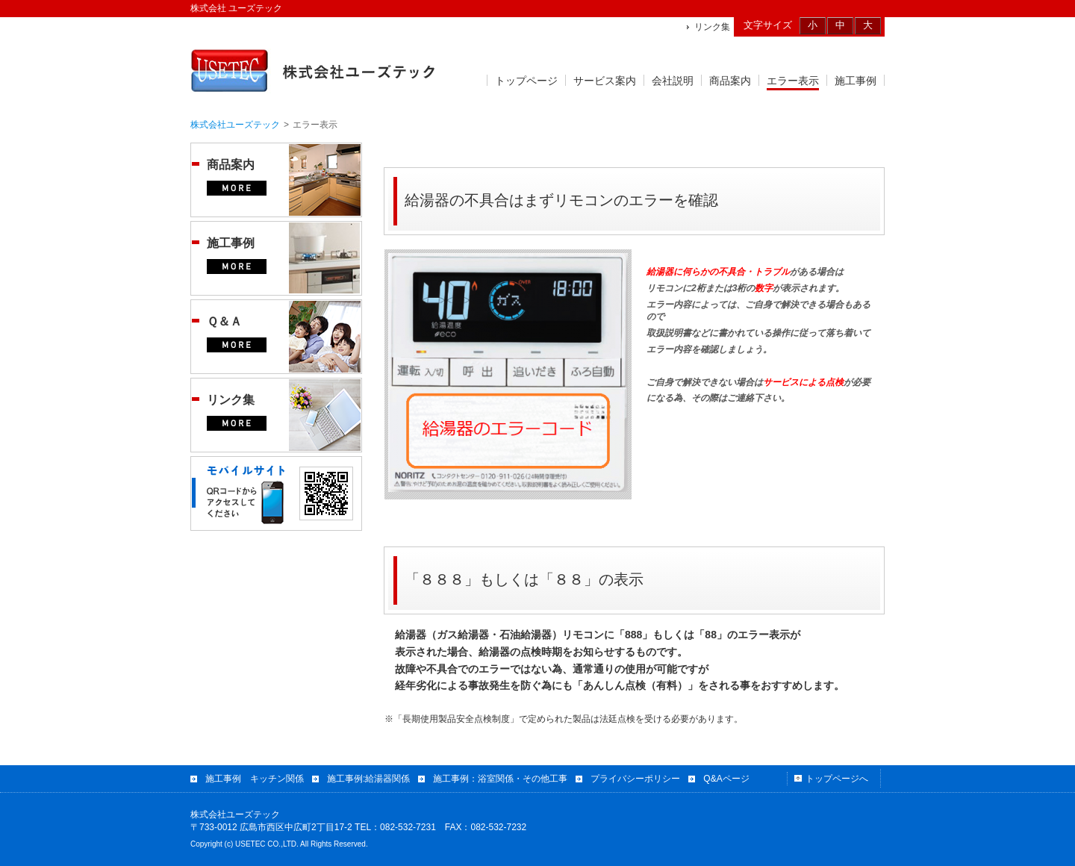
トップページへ (837, 778)
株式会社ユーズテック (235, 124)
